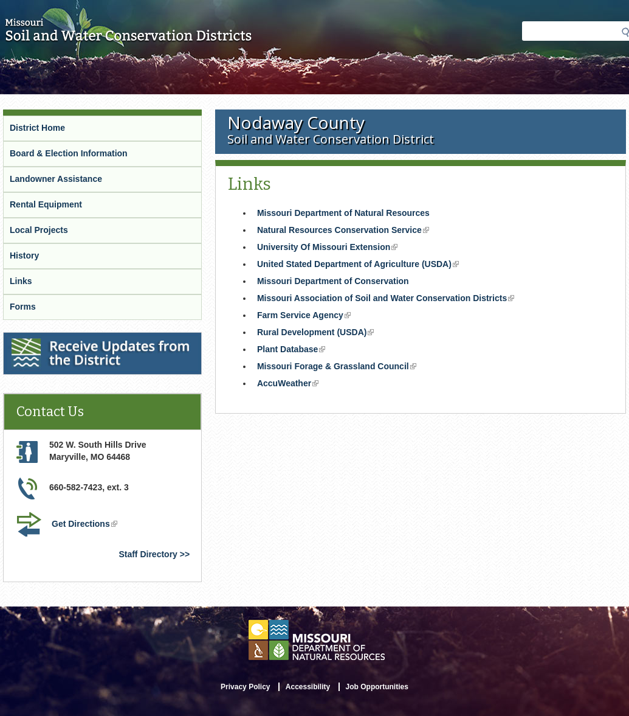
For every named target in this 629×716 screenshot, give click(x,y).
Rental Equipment (46, 204)
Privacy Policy (245, 687)
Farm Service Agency (305, 316)
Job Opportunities (377, 687)
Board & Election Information (69, 153)
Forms (23, 306)
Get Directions (86, 525)
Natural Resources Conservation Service (344, 231)
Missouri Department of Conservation (333, 281)
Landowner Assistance (56, 179)
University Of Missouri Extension (328, 248)
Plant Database (292, 350)
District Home (37, 128)
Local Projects (39, 230)
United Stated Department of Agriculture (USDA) (359, 265)
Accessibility (308, 687)
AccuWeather (289, 384)
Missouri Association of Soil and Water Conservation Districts (387, 299)
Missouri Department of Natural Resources (343, 213)
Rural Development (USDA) (316, 333)
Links (21, 281)
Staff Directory (148, 554)
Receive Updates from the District (73, 340)
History (24, 255)
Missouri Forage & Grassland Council (338, 367)
